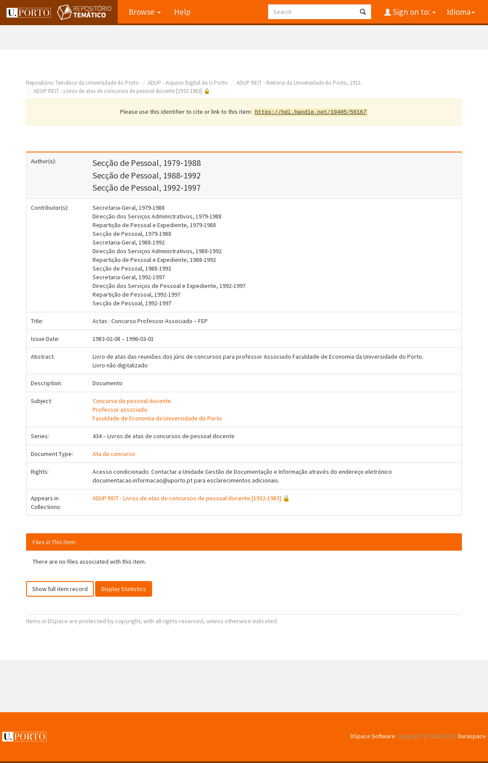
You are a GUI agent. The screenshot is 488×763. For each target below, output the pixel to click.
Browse (145, 12)
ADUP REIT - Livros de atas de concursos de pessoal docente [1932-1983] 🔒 (121, 91)
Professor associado (120, 409)
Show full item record (60, 589)
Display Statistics (123, 589)
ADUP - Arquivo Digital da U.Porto (188, 82)
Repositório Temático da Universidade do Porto (82, 82)
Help (182, 12)
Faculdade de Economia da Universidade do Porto (157, 418)
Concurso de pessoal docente (132, 401)
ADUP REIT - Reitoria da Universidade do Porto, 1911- (299, 82)
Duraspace (472, 736)
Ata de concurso (114, 454)
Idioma (461, 12)
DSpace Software (372, 736)
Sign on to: (413, 12)
